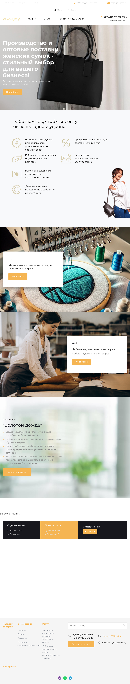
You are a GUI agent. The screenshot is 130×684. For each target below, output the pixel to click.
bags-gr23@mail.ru (119, 3)
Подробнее (12, 92)
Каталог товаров (8, 625)
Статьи (20, 634)
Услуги (22, 3)
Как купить (9, 666)
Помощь (35, 3)
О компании (8, 3)
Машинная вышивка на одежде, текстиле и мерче (48, 636)
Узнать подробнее (17, 472)
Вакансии (22, 638)
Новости (21, 630)
